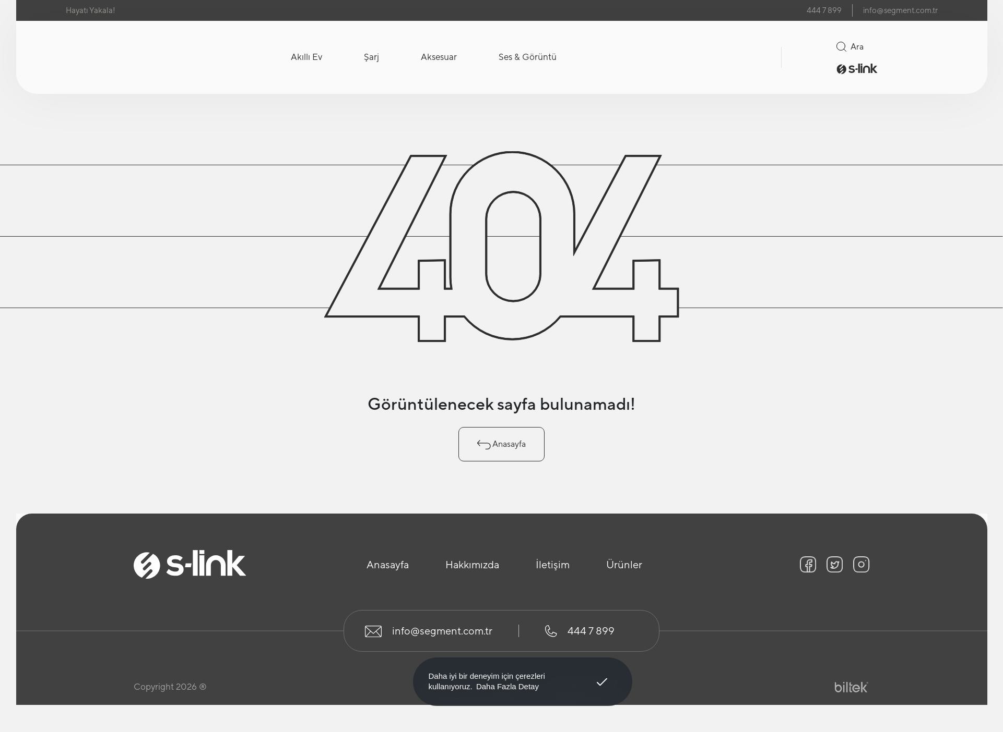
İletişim (553, 564)
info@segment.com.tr (900, 10)
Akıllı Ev (306, 57)
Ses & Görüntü (528, 57)
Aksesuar (439, 57)
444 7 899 (824, 10)
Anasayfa (501, 444)
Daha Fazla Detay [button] (507, 686)
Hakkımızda (472, 564)
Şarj (371, 57)
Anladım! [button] (602, 674)
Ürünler (624, 564)
